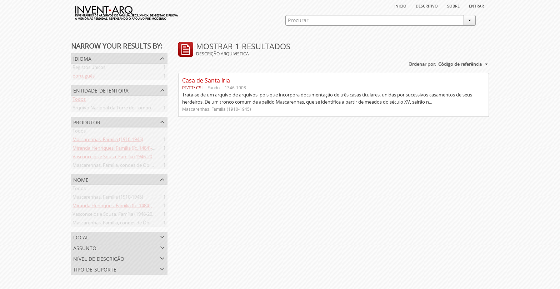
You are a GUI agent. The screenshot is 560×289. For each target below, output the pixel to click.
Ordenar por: (422, 64)
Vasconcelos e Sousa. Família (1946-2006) (115, 158)
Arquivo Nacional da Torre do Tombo (111, 109)
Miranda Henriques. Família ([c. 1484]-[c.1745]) (120, 149)
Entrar (476, 5)
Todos (79, 100)
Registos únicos (88, 68)
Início (400, 5)
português (83, 77)
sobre (453, 5)
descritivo (427, 5)
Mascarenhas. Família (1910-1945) (107, 141)
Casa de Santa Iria (206, 80)
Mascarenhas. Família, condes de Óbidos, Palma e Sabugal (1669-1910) (146, 166)
